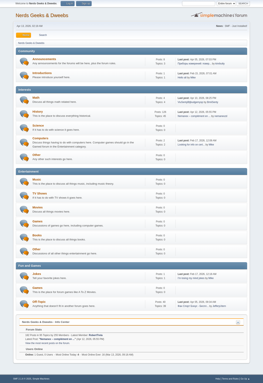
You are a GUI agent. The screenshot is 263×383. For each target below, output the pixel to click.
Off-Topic (39, 301)
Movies (37, 207)
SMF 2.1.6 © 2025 (22, 378)
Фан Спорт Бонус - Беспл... (193, 306)
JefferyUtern (219, 306)
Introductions (42, 73)
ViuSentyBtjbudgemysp (190, 102)
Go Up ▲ (245, 378)
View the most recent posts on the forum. (47, 343)
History (37, 111)
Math (35, 97)
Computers (40, 138)
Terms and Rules (230, 378)
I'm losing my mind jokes (191, 278)
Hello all (182, 77)
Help (218, 378)
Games (37, 221)
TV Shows (39, 193)
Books (37, 235)
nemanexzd (221, 116)
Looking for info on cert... (191, 144)
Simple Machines (40, 378)
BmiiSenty (212, 102)
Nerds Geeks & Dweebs (42, 15)
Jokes (36, 274)
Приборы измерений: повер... (194, 63)
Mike (193, 77)
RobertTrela (96, 335)
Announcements (44, 59)
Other (36, 155)
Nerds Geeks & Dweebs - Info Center (45, 322)
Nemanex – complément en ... (194, 116)
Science (38, 125)
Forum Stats (32, 329)
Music (36, 179)
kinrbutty (220, 63)
